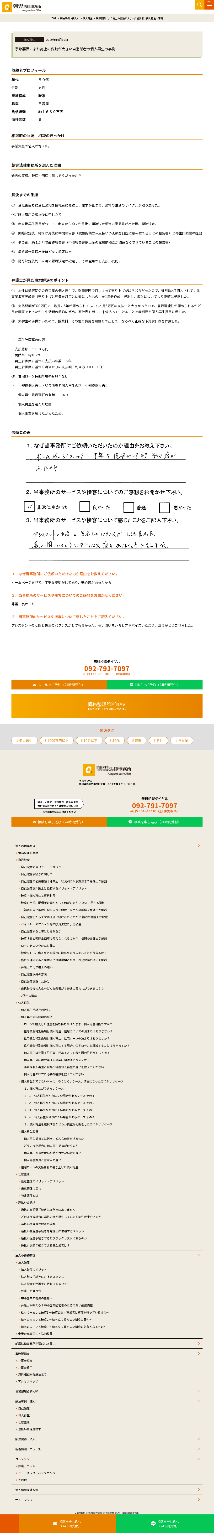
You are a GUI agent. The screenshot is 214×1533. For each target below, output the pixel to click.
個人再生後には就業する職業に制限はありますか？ (57, 1060)
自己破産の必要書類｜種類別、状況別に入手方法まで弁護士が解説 (64, 881)
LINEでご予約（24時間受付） (157, 684)
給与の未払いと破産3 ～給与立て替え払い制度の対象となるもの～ (64, 1326)
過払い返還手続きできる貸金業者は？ (45, 1245)
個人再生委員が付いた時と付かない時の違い (52, 1153)
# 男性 (158, 740)
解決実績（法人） (26, 1439)
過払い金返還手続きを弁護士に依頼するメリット (52, 1231)
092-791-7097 (107, 668)
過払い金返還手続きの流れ (38, 1224)
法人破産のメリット (34, 1269)
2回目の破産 (29, 995)
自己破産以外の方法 (34, 974)
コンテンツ (22, 1459)
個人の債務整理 (25, 846)
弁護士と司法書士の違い (37, 967)
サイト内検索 (199, 5)
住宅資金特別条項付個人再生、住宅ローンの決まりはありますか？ (67, 1038)
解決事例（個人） (26, 1401)
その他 (22, 1479)
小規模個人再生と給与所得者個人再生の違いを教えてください (64, 1067)
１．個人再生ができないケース (44, 1088)
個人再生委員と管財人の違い (42, 1160)
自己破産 (24, 859)
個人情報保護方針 (26, 1490)
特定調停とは (29, 1195)
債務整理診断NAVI (26, 1391)
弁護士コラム (26, 1466)
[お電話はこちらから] (9, 1523)
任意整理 (24, 1174)
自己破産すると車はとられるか (41, 931)
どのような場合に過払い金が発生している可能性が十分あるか (61, 1216)
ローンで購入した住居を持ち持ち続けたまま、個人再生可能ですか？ (68, 1024)
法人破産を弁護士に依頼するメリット (45, 1283)
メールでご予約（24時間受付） (61, 684)
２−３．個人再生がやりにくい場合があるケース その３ (59, 1110)
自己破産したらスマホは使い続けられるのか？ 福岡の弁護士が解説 (64, 917)
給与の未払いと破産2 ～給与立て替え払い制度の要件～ (56, 1319)
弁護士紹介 (25, 1360)
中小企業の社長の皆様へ (37, 1298)
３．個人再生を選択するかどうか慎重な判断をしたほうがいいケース (68, 1124)
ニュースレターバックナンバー (38, 1473)
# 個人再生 (24, 740)
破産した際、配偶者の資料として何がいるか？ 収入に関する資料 (63, 902)
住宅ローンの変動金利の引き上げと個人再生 (49, 1167)
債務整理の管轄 (28, 853)
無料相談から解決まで (32, 1374)
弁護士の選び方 (31, 1291)
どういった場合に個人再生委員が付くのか (51, 1145)
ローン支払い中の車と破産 (38, 945)
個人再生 (24, 1002)
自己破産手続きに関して (37, 874)
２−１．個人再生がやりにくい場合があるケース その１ (59, 1095)
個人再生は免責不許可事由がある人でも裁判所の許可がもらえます (67, 1052)
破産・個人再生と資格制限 (38, 895)
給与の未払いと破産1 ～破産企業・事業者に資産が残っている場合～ (65, 1312)
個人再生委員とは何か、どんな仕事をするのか (54, 1138)
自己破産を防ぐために (35, 981)
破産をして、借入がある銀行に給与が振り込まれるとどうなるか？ (64, 952)
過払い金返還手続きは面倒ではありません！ (49, 1209)
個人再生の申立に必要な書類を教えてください (54, 1074)
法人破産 (24, 1262)
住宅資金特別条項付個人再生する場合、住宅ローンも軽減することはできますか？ (77, 1045)
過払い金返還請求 (29, 1429)
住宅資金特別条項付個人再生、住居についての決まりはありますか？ (68, 1031)
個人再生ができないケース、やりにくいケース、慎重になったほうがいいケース (72, 1081)
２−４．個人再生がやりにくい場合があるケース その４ (59, 1117)
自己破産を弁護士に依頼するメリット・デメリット (54, 888)
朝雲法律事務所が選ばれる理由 (35, 1343)
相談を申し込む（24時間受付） (61, 821)
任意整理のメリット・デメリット (42, 1181)
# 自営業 (182, 740)
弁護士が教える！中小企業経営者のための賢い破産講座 (57, 1305)
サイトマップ (23, 1500)
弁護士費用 (25, 1367)
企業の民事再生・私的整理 (35, 1333)
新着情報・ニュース (28, 1449)
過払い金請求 (26, 1202)
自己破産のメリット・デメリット (42, 867)
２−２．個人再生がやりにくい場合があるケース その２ (59, 1102)
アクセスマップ (28, 1381)
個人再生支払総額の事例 (37, 1017)
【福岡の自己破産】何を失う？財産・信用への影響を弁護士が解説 (64, 910)
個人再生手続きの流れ (35, 1009)
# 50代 (115, 740)
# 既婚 (136, 740)
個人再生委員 (29, 1131)
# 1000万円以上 (57, 740)
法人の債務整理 (25, 1255)
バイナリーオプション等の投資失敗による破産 (51, 924)
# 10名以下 (89, 740)
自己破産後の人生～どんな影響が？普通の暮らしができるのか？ (62, 988)
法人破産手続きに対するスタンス (42, 1276)
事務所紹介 (22, 1353)
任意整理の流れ (31, 1188)
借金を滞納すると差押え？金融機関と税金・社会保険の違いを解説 (64, 960)
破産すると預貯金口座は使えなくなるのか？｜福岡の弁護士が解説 (64, 938)
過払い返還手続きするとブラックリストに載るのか (54, 1238)
